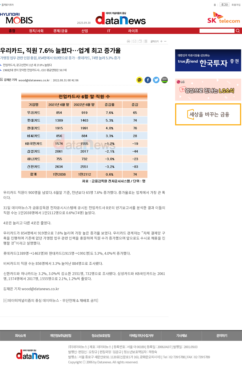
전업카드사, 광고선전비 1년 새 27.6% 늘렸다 (27, 65)
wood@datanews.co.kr (34, 80)
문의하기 (221, 335)
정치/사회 (36, 30)
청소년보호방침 (101, 335)
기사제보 (181, 335)
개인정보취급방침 (60, 335)
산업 (84, 30)
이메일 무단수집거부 (141, 335)
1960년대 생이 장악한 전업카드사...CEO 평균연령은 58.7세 (34, 70)
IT (109, 30)
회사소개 (20, 335)
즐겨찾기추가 (7, 4)
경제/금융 (60, 30)
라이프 (133, 30)
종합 (12, 30)
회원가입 (236, 4)
